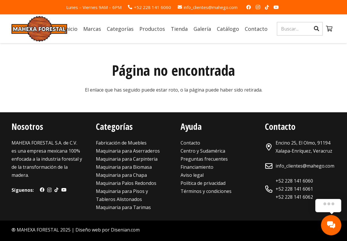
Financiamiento (197, 167)
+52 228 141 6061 (294, 189)
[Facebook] (248, 7)
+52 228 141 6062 (294, 197)
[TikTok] (267, 7)
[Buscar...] (300, 29)
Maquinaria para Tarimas (123, 207)
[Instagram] (257, 7)
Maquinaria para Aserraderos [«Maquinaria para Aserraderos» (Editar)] (128, 151)
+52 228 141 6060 (294, 181)
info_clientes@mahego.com (305, 166)
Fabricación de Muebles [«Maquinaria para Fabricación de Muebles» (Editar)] (121, 143)
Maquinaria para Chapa (121, 175)
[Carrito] (329, 28)
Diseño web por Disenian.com (107, 230)
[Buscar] (316, 29)
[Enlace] (39, 29)
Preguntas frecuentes (204, 159)
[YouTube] (276, 7)
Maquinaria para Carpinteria (127, 159)
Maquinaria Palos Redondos (126, 183)
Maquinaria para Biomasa (124, 167)
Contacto (190, 143)
